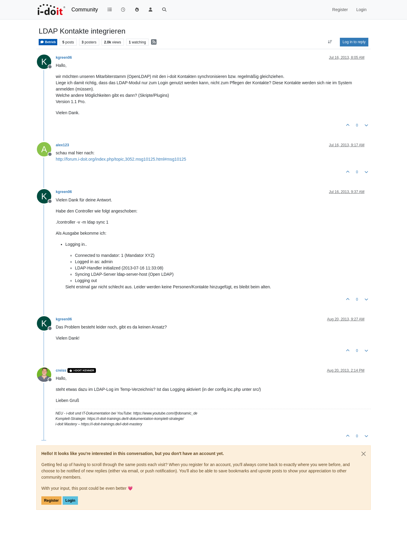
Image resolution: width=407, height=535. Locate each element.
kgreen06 (64, 57)
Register (51, 500)
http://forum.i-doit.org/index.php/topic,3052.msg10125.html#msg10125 (121, 159)
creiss (61, 370)
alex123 (62, 145)
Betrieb (48, 42)
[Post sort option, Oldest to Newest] (330, 42)
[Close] (363, 454)
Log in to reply (354, 42)
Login (70, 500)
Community (84, 10)
